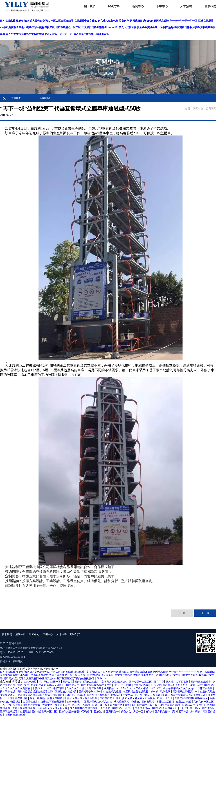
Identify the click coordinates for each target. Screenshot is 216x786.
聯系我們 (210, 6)
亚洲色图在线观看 (15, 714)
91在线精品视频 (112, 691)
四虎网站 (57, 695)
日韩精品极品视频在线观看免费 (35, 691)
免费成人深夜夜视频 (143, 701)
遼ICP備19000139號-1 (12, 656)
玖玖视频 (165, 691)
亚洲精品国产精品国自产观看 (34, 695)
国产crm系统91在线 (86, 681)
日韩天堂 (156, 685)
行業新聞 (45, 98)
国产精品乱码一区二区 (44, 711)
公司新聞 (16, 98)
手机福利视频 (141, 685)
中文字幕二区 (131, 695)
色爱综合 (25, 711)
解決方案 (114, 6)
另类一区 (138, 711)
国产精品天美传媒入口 (165, 708)
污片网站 (44, 681)
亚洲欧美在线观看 (17, 698)
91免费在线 (29, 701)
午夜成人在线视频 (150, 695)
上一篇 (182, 613)
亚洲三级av (196, 685)
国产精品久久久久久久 (175, 685)
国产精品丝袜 (163, 711)
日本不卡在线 (8, 691)
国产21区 (68, 681)
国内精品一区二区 (122, 708)
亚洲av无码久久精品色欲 (98, 701)
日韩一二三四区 (123, 685)
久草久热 (105, 708)
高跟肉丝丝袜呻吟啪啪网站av (191, 698)
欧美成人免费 (184, 701)
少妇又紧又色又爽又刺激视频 (139, 698)
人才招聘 (186, 6)
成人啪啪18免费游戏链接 (84, 708)
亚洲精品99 (112, 711)
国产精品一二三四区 (140, 681)
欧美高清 (200, 695)
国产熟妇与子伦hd (110, 698)
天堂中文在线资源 (52, 704)
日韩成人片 (188, 704)
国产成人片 (73, 685)
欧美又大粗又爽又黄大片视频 (81, 698)
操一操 (154, 691)
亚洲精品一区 (112, 688)
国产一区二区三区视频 (78, 704)
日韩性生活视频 (165, 701)
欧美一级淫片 (74, 701)
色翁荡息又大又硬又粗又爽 (52, 708)
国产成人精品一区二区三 (147, 688)
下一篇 (205, 613)
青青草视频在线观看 (24, 708)
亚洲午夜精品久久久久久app (179, 688)
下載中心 (162, 6)
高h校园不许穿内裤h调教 (186, 711)
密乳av (149, 711)
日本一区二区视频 (75, 695)
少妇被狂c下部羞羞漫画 (51, 701)
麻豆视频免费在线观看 (136, 691)
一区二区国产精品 (54, 688)
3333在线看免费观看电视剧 (178, 695)
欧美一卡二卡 (165, 698)
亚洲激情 (99, 711)
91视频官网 (116, 704)
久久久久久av (143, 708)
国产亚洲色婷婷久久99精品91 (104, 695)
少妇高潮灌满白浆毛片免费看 (24, 704)
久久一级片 (30, 681)
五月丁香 (159, 681)
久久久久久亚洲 (76, 688)
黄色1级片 (23, 685)
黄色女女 (126, 711)
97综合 (201, 704)
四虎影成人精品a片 (66, 691)
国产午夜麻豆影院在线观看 (96, 685)
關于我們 (89, 6)
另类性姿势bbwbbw (90, 691)
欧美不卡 (38, 688)
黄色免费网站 (55, 698)
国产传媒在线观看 (201, 681)
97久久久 (126, 688)
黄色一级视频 (38, 698)
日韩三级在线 (205, 688)
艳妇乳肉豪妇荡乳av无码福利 (48, 685)
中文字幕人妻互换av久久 (113, 681)
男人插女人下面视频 (177, 681)
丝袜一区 (55, 681)
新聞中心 (138, 6)
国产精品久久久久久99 (150, 704)
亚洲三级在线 (94, 688)
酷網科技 (18, 661)
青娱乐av (130, 704)
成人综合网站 (122, 701)
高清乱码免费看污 (183, 691)
